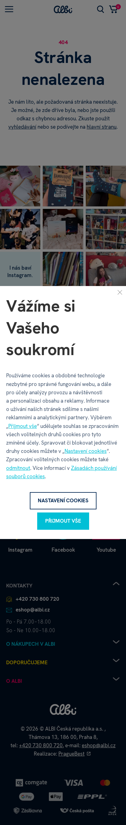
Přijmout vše (22, 426)
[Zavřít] (120, 292)
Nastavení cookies (86, 451)
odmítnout (18, 468)
